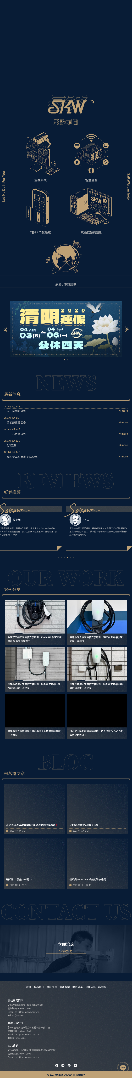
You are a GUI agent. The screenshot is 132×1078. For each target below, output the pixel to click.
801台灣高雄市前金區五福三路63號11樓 (30, 1027)
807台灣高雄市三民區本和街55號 (26, 1005)
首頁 (28, 987)
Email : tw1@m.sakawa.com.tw (23, 1011)
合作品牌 (90, 987)
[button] (5, 329)
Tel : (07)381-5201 (16, 1015)
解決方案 (64, 987)
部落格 (102, 987)
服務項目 (39, 987)
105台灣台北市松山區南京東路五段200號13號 (33, 1050)
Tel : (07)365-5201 (16, 1037)
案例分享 (77, 987)
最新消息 (52, 987)
